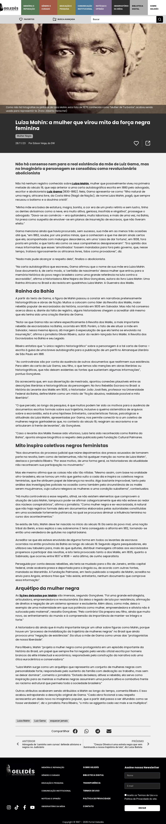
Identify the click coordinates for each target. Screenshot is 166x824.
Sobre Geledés (154, 7)
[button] (75, 731)
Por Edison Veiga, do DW (42, 143)
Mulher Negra (24, 135)
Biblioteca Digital (137, 7)
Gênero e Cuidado (46, 7)
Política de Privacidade (96, 798)
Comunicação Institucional (85, 7)
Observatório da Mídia (121, 7)
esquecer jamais (59, 720)
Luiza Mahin (80, 183)
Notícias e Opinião (101, 7)
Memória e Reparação (29, 7)
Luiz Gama (55, 191)
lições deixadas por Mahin (38, 595)
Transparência (92, 782)
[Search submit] (159, 19)
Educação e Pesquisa (66, 7)
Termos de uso (91, 790)
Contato (88, 806)
